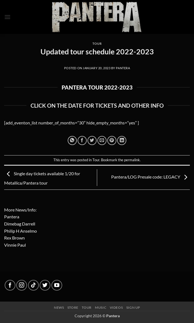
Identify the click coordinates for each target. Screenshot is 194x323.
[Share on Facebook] (82, 140)
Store (72, 307)
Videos (116, 307)
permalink (132, 160)
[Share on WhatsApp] (72, 140)
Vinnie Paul (15, 244)
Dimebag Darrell (19, 223)
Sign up (133, 307)
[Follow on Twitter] (45, 285)
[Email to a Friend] (101, 140)
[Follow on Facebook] (10, 285)
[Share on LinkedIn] (121, 140)
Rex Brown (14, 237)
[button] (7, 17)
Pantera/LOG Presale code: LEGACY (150, 177)
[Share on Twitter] (92, 140)
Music (100, 307)
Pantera (123, 68)
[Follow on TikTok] (33, 285)
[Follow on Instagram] (21, 285)
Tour (97, 43)
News (59, 307)
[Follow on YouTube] (56, 285)
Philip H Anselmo (20, 230)
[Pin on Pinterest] (111, 140)
